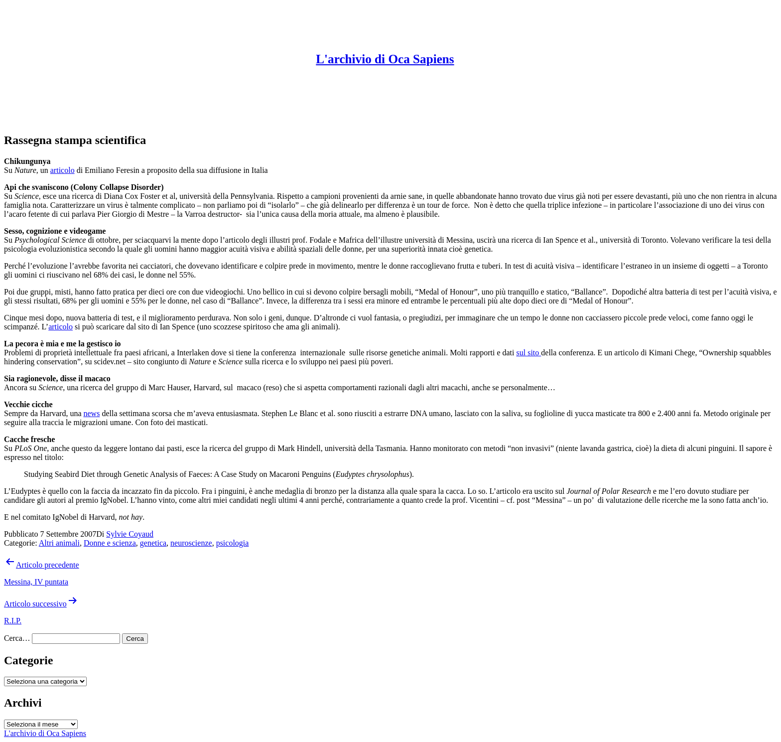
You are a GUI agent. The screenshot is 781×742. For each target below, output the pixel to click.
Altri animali (59, 543)
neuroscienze (191, 543)
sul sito (528, 352)
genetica (153, 543)
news (92, 413)
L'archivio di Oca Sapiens (385, 59)
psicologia (232, 543)
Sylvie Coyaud (129, 534)
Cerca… (17, 638)
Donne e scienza (110, 543)
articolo (62, 170)
